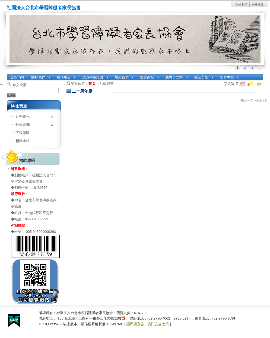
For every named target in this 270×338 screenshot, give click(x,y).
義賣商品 (147, 77)
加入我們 (122, 77)
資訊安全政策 (158, 324)
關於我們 (39, 77)
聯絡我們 (241, 4)
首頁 (92, 84)
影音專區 (227, 77)
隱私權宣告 (135, 324)
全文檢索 (19, 85)
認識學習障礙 (94, 77)
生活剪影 (202, 77)
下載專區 (22, 133)
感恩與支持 (175, 77)
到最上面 (260, 100)
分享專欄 (32, 126)
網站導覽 (257, 4)
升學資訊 (32, 117)
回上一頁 (246, 100)
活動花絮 (107, 84)
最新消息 (17, 77)
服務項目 (64, 77)
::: (8, 75)
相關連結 (22, 141)
